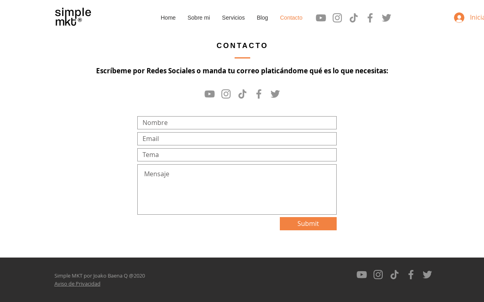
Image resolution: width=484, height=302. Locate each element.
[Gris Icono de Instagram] (337, 18)
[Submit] (308, 223)
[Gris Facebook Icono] (370, 18)
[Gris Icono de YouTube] (321, 18)
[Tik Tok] (353, 18)
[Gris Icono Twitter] (386, 18)
